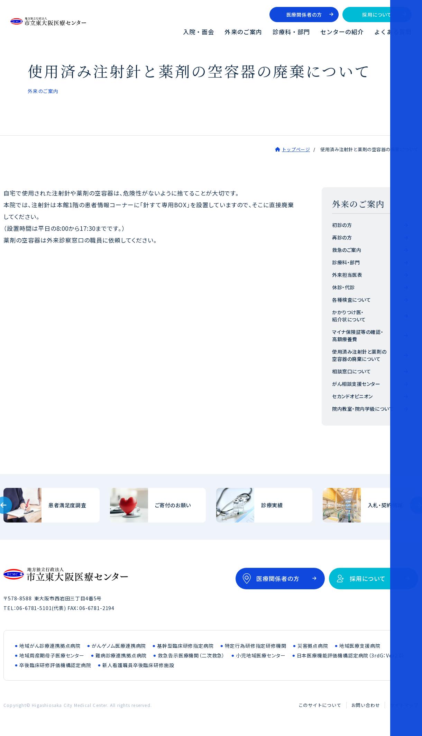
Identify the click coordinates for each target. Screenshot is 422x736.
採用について (377, 14)
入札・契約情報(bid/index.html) (371, 505)
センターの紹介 (342, 31)
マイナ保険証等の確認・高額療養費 (357, 335)
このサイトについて (320, 705)
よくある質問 (393, 31)
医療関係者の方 (304, 14)
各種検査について (351, 299)
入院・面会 (198, 31)
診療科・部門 (291, 31)
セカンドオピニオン (352, 396)
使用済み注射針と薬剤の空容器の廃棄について (359, 355)
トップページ (296, 149)
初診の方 (342, 224)
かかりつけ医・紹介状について (349, 316)
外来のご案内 (243, 31)
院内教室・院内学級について (363, 408)
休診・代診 (343, 287)
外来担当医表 (347, 274)
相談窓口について (351, 371)
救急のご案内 (346, 249)
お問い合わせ (365, 705)
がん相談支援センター (356, 383)
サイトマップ (404, 705)
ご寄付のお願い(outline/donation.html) (158, 505)
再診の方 (342, 237)
